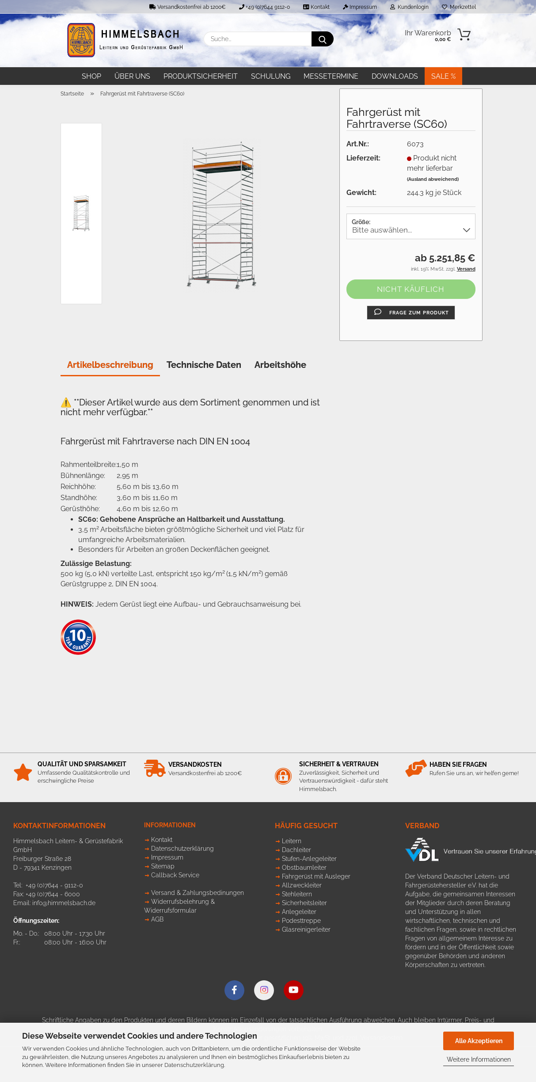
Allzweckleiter (302, 885)
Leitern (291, 841)
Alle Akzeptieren (478, 1040)
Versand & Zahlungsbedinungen (197, 892)
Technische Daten (204, 364)
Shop (91, 76)
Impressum (360, 7)
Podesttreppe (301, 920)
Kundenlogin (409, 7)
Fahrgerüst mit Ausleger (316, 876)
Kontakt (316, 7)
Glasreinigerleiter (306, 929)
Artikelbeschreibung (110, 364)
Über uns (132, 76)
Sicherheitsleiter (304, 902)
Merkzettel (459, 7)
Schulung (270, 76)
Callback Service (175, 875)
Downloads (395, 76)
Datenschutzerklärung (194, 1065)
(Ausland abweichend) (433, 179)
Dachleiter (296, 849)
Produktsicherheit (200, 76)
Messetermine (331, 76)
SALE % (443, 76)
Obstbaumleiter (304, 867)
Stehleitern (297, 894)
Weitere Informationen (479, 1059)
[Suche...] (323, 38)
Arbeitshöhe (280, 364)
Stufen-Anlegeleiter (309, 858)
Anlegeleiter (299, 911)
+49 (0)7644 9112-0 (264, 7)
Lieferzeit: (363, 158)
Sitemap (163, 866)
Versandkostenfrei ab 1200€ (187, 7)
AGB (157, 919)
